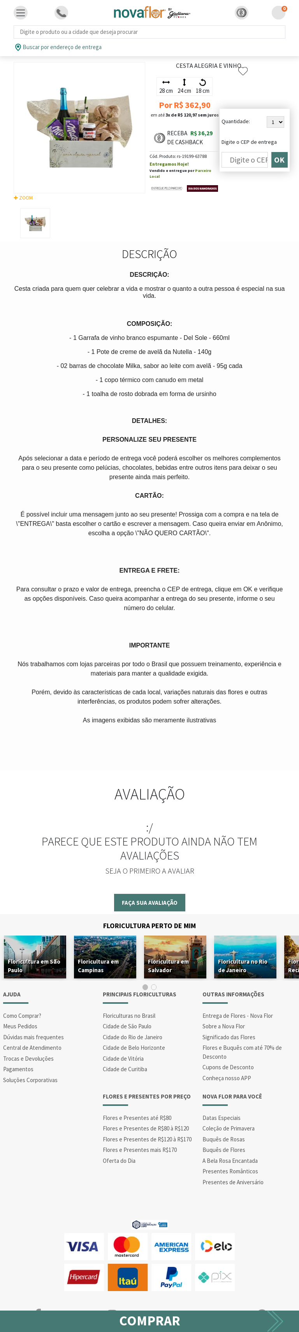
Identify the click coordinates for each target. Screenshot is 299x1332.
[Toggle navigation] (21, 13)
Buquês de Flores (223, 1149)
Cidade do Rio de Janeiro (132, 1037)
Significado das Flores (228, 1037)
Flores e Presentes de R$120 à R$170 (147, 1139)
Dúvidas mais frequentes (33, 1037)
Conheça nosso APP (226, 1078)
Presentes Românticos (230, 1171)
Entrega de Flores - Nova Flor (237, 1015)
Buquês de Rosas (223, 1139)
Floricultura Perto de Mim (149, 925)
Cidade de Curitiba (125, 1069)
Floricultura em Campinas (98, 966)
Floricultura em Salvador (168, 966)
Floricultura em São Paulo (34, 966)
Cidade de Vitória (123, 1058)
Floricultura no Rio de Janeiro (242, 966)
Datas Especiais (221, 1117)
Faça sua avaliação (150, 902)
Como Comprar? (22, 1015)
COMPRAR (149, 1320)
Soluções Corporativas (30, 1080)
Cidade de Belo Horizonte (134, 1047)
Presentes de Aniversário (233, 1182)
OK (279, 160)
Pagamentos (18, 1069)
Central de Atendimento (32, 1047)
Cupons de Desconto (228, 1067)
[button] (241, 12)
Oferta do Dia (119, 1160)
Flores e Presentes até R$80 (137, 1117)
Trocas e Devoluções (28, 1058)
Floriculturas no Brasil (129, 1015)
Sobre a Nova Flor (223, 1026)
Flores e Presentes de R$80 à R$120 (146, 1128)
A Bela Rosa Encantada (230, 1160)
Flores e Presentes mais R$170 (140, 1149)
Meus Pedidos (20, 1026)
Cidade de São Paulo (127, 1026)
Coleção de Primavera (228, 1128)
